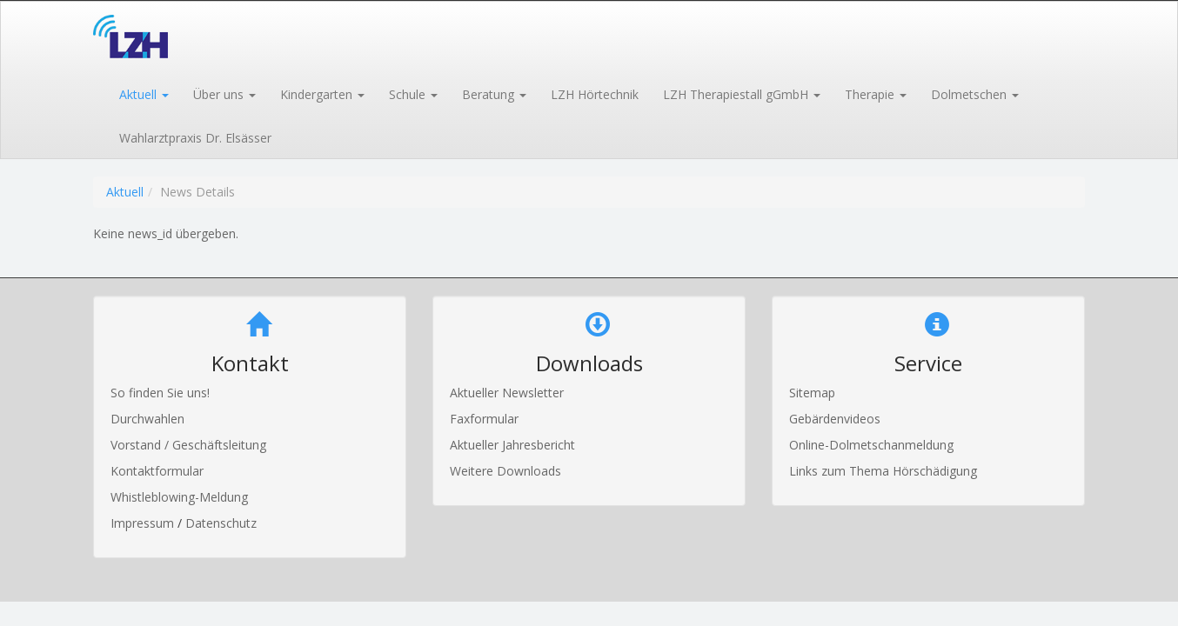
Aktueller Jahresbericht (512, 444)
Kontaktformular (157, 471)
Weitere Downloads (505, 471)
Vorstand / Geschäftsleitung (188, 444)
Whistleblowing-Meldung (179, 497)
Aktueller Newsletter (507, 392)
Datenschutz (221, 523)
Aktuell (125, 191)
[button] (143, 93)
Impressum (143, 523)
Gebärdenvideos (834, 418)
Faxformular (484, 418)
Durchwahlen (147, 418)
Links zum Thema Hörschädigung (883, 471)
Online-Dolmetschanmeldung (871, 444)
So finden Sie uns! (160, 392)
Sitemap (812, 392)
